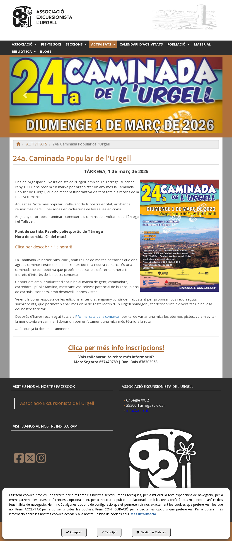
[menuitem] (24, 44)
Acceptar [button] (74, 532)
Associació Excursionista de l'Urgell (57, 403)
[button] (43, 15)
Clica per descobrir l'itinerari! (43, 247)
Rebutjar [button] (109, 532)
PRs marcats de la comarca (97, 316)
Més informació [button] (143, 514)
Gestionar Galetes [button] (151, 532)
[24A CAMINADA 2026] (116, 95)
